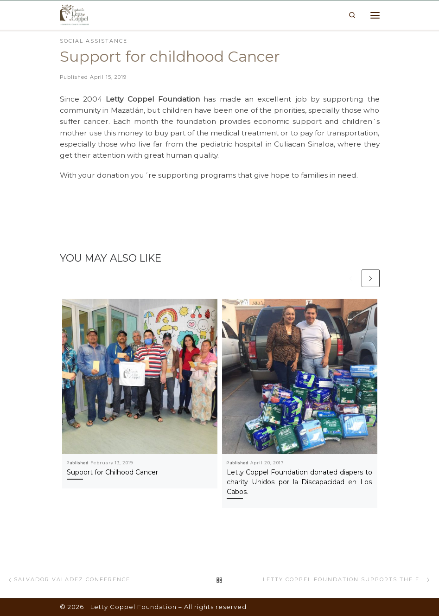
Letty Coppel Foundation (133, 606)
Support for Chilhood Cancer (112, 472)
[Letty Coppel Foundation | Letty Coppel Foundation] (74, 14)
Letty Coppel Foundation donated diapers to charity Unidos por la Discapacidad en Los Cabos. (300, 482)
